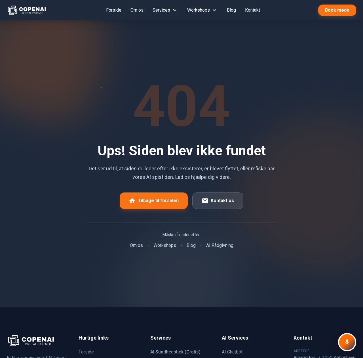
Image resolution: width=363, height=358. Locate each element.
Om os (136, 10)
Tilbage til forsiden (154, 200)
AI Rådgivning (219, 245)
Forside (113, 10)
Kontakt (252, 10)
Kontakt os (218, 200)
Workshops (202, 10)
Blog (231, 10)
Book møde (337, 10)
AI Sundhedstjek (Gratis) (175, 352)
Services (165, 10)
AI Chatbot (232, 352)
